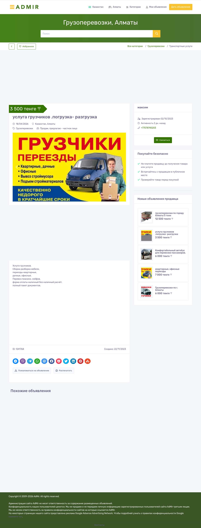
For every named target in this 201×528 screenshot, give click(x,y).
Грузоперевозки (156, 46)
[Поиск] (97, 33)
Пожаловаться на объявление (32, 370)
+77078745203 (148, 128)
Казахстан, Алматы (43, 124)
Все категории (135, 46)
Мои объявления (156, 7)
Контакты (99, 525)
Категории (133, 7)
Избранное (26, 46)
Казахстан (95, 7)
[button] (16, 167)
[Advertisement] (100, 74)
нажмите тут (15, 516)
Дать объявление (180, 7)
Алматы (115, 7)
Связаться (163, 140)
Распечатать (64, 370)
